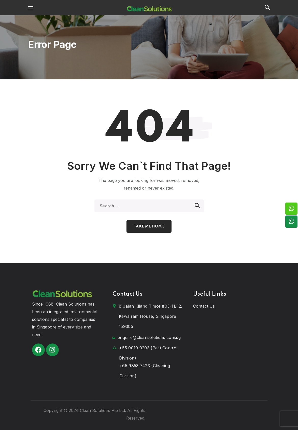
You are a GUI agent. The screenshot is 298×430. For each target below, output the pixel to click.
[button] (267, 7)
